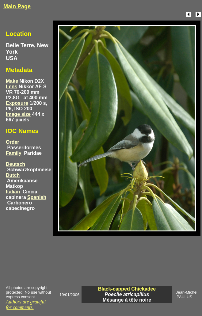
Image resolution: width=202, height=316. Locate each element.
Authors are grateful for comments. (26, 304)
